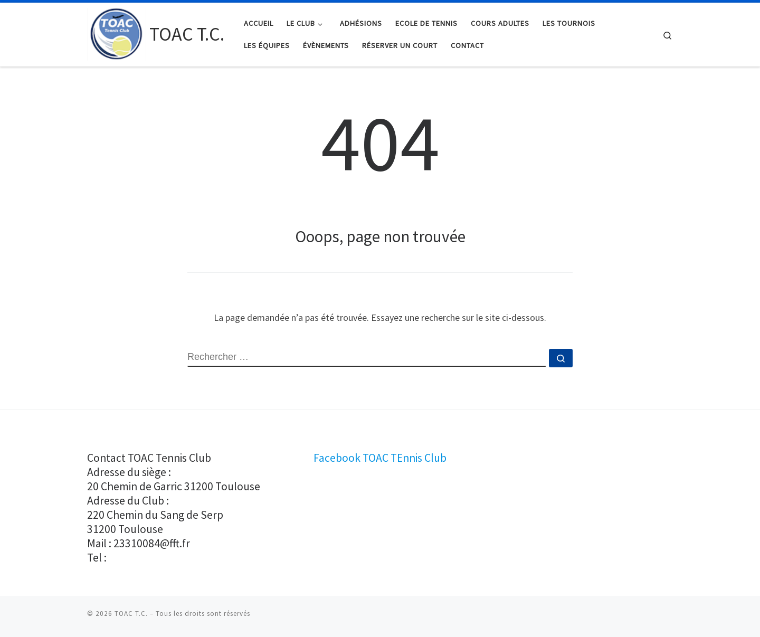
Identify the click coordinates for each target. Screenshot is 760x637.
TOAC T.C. (131, 613)
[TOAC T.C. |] (116, 32)
